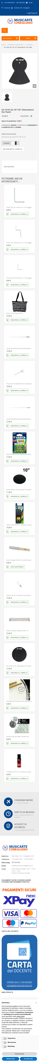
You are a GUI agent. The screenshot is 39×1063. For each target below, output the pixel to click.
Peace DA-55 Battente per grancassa (19, 384)
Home (4, 45)
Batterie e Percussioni (16, 45)
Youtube (16, 8)
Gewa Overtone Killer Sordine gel (17, 737)
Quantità (6, 143)
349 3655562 (16, 862)
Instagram (26, 8)
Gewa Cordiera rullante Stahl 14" (17, 631)
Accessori (29, 45)
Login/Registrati (32, 13)
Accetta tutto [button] (28, 1059)
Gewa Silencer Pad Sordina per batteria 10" (21, 490)
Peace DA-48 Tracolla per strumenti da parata (22, 595)
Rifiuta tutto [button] (10, 1059)
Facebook (7, 8)
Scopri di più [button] (19, 1054)
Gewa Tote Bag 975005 (14, 313)
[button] (36, 1002)
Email (30, 3)
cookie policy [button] (20, 1016)
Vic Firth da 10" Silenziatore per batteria (19, 666)
